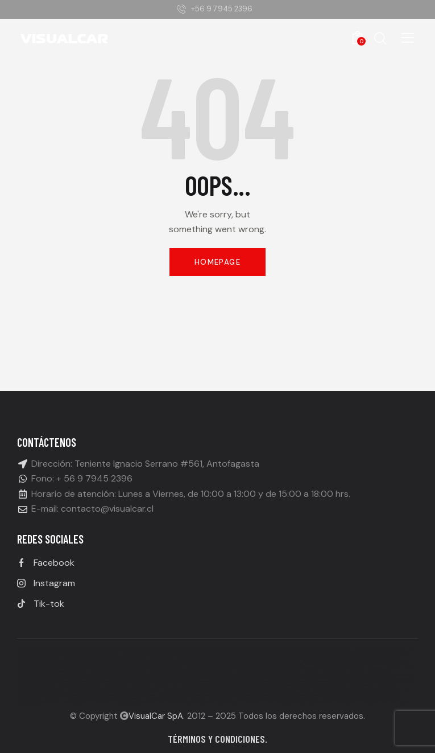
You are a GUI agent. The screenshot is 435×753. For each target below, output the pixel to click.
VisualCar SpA (156, 716)
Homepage (217, 262)
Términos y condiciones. (217, 739)
